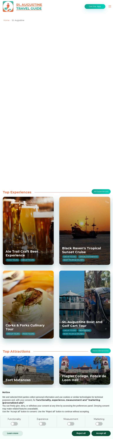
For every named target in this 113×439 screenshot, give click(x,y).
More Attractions (101, 350)
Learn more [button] (12, 433)
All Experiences (101, 191)
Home (7, 20)
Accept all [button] (101, 433)
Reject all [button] (81, 433)
